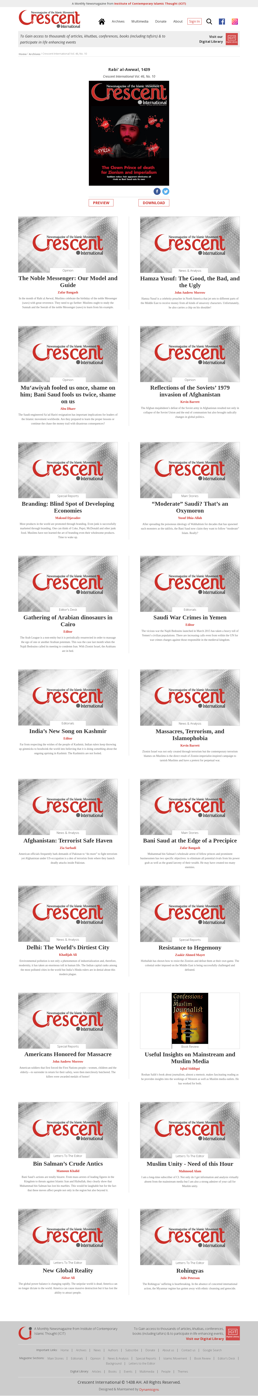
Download (154, 205)
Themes (183, 1374)
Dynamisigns (149, 1392)
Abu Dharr (68, 411)
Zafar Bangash (68, 294)
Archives (81, 1352)
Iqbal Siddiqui (190, 1070)
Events (128, 1374)
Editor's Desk (226, 1361)
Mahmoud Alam (190, 1173)
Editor (67, 634)
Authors (113, 1352)
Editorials (77, 1361)
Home (65, 1352)
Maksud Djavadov (68, 520)
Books (112, 1374)
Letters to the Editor (142, 1366)
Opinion (95, 1361)
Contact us (188, 1352)
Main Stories (56, 1361)
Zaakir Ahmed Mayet (190, 957)
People (166, 1374)
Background (114, 1366)
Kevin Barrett (190, 404)
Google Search (212, 1352)
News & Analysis (118, 1361)
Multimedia (147, 1374)
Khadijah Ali (68, 957)
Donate (150, 1352)
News (97, 1352)
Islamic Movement (175, 1361)
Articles (96, 1374)
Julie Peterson (190, 1280)
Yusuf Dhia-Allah (190, 520)
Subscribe (131, 1352)
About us (168, 1352)
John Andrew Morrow (190, 294)
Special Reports (146, 1361)
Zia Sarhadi (68, 850)
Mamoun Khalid (67, 1173)
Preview (101, 205)
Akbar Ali (68, 1280)
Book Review (202, 1361)
